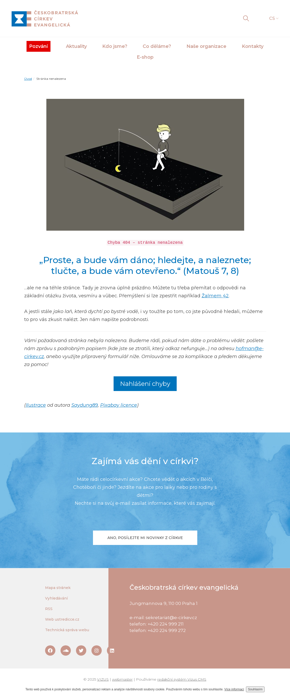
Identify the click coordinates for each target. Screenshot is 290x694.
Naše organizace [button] (206, 46)
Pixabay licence (118, 405)
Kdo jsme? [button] (114, 46)
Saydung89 (84, 405)
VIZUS (103, 679)
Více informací (234, 689)
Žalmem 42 (215, 296)
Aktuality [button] (76, 46)
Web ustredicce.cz (62, 619)
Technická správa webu (67, 630)
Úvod (28, 79)
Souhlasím (255, 689)
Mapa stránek (58, 587)
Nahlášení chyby (145, 383)
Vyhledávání (56, 598)
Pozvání (38, 46)
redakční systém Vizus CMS (181, 679)
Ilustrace (36, 405)
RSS (49, 608)
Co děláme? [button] (157, 46)
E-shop (145, 57)
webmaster (122, 679)
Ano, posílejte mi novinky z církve (145, 537)
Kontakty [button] (252, 46)
